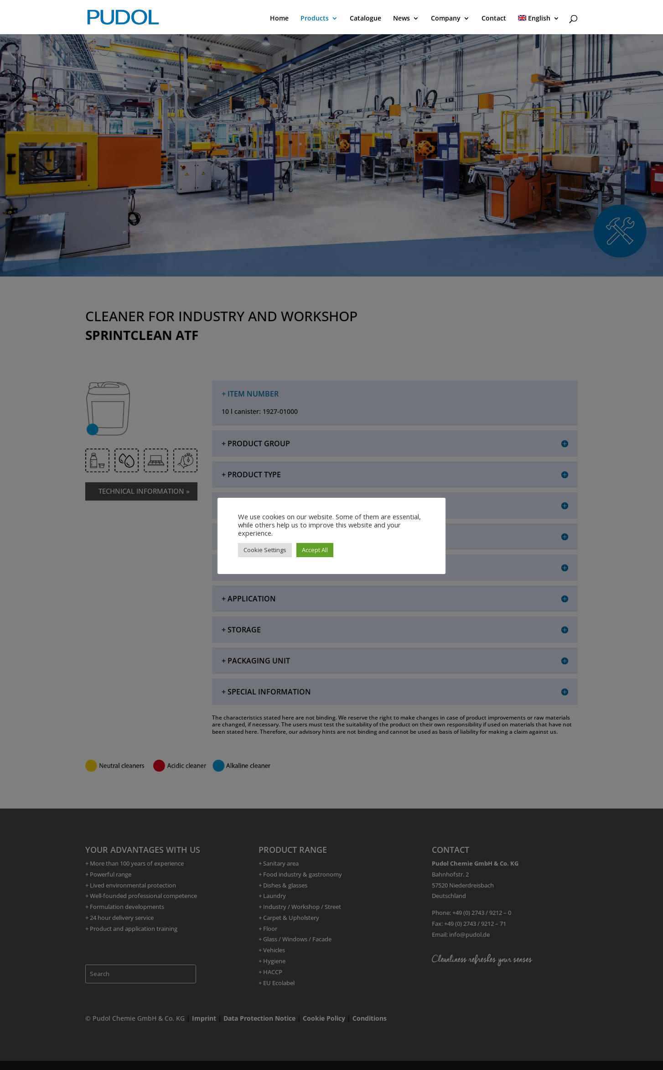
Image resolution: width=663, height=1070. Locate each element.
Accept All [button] (315, 550)
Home (279, 18)
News (401, 18)
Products (314, 18)
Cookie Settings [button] (264, 550)
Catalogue (365, 18)
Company (446, 18)
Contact (494, 18)
